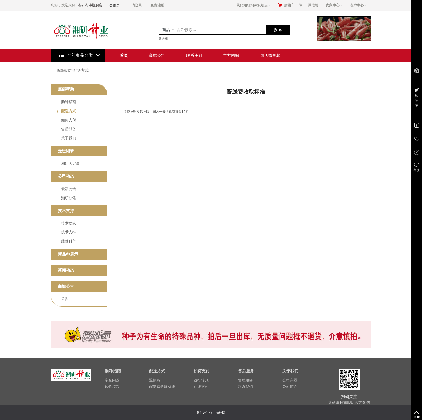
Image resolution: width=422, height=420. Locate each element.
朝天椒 (163, 38)
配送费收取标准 (162, 386)
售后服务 (68, 129)
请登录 (137, 5)
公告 (65, 299)
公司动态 (66, 176)
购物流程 (112, 386)
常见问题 (112, 380)
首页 (124, 55)
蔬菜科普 (68, 241)
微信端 (313, 5)
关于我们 (68, 138)
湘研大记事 (70, 163)
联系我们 (194, 55)
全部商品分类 (80, 55)
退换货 (154, 380)
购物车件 (293, 5)
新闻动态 (66, 270)
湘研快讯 (68, 198)
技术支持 (66, 210)
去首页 (114, 5)
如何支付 (68, 120)
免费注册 (157, 5)
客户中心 (358, 5)
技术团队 (68, 223)
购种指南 (68, 102)
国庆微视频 (270, 55)
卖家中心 (334, 5)
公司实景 (289, 380)
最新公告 (68, 189)
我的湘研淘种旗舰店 (253, 5)
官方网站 (231, 55)
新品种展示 (68, 254)
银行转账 (201, 380)
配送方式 (81, 70)
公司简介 (289, 386)
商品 (166, 29)
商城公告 (157, 55)
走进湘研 (66, 151)
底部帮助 (63, 70)
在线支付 (201, 386)
